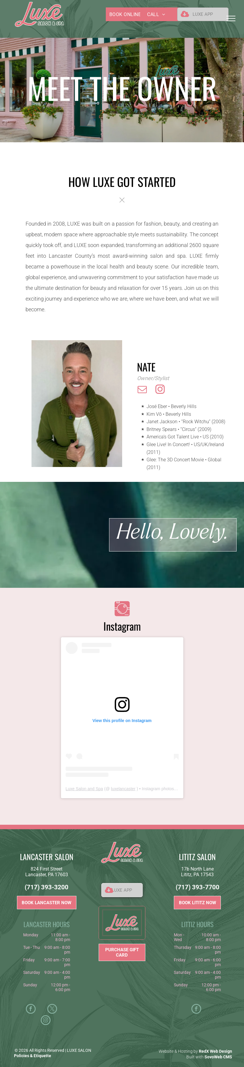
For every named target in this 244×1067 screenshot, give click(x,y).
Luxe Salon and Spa (84, 788)
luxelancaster (123, 788)
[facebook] (31, 1009)
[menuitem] (128, 14)
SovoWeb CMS (218, 1056)
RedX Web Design (215, 1051)
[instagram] (160, 390)
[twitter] (52, 1009)
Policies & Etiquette (32, 1055)
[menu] (231, 18)
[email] (142, 390)
